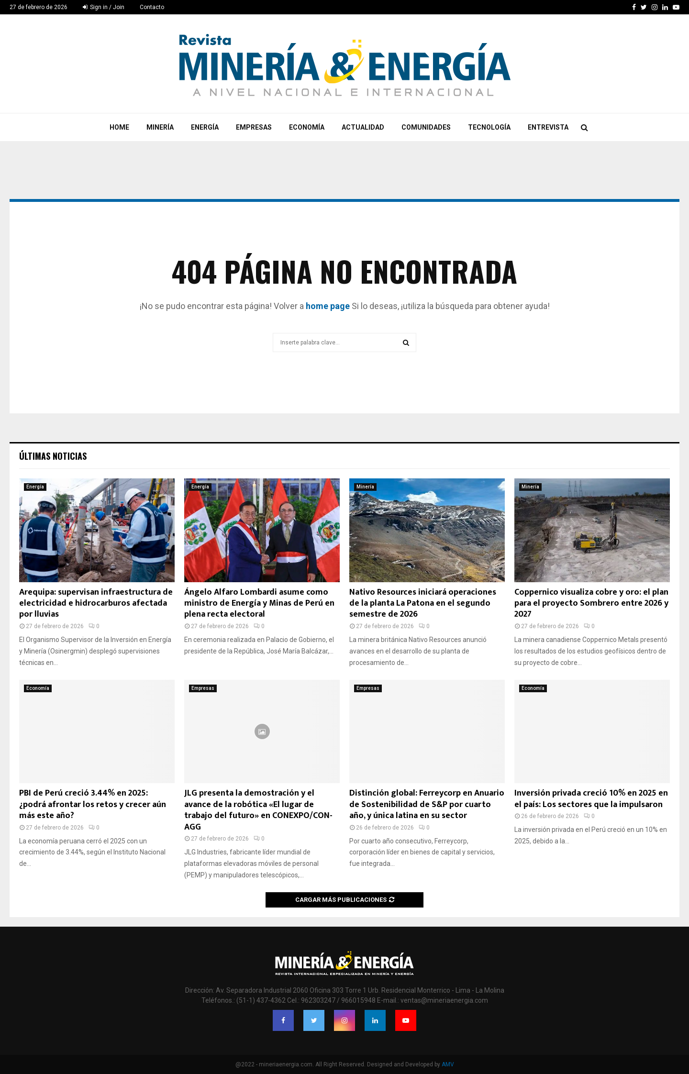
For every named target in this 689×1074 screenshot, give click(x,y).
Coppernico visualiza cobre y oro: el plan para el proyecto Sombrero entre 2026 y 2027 (591, 603)
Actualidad (363, 127)
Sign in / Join (103, 7)
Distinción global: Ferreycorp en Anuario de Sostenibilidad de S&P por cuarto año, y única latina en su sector (426, 804)
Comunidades (426, 127)
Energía (205, 127)
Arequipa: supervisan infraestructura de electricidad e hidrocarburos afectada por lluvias (96, 603)
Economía (306, 127)
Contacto (152, 7)
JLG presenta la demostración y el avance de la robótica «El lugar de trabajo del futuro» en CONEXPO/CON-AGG (258, 810)
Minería (160, 127)
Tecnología (489, 127)
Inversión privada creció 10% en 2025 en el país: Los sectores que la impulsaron (591, 798)
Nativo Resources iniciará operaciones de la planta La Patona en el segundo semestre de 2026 (422, 603)
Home (119, 127)
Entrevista (548, 127)
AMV (448, 1064)
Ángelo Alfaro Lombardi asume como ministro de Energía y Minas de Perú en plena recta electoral (259, 603)
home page (328, 306)
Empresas (254, 127)
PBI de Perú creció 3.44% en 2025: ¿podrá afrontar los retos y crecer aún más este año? (92, 804)
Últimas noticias (53, 456)
